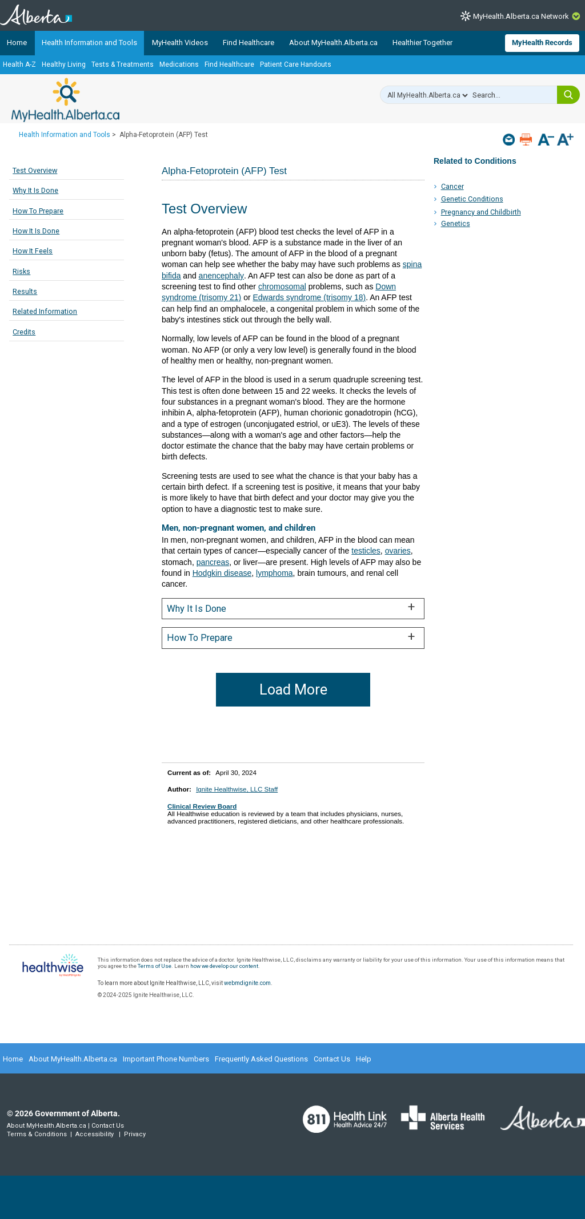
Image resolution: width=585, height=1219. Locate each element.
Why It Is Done (35, 190)
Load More (293, 689)
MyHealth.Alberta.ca (65, 100)
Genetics (455, 223)
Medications (179, 64)
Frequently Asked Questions (261, 1059)
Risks (21, 271)
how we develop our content (224, 966)
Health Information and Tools (89, 42)
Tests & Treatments (122, 64)
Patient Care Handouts (295, 64)
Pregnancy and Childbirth (481, 212)
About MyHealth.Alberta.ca (333, 42)
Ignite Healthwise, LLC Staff (237, 789)
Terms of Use (154, 966)
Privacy (135, 1134)
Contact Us (332, 1059)
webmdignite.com (247, 983)
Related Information (45, 311)
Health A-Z (19, 64)
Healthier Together (422, 42)
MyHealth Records (542, 42)
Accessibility (94, 1134)
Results (25, 291)
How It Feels (33, 251)
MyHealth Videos (180, 42)
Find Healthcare (248, 42)
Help (363, 1059)
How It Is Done (36, 231)
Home (17, 42)
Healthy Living (64, 64)
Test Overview (35, 170)
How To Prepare (38, 211)
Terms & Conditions (37, 1134)
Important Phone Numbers (166, 1059)
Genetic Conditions (472, 199)
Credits (24, 332)
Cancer (452, 186)
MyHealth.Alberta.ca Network (521, 16)
